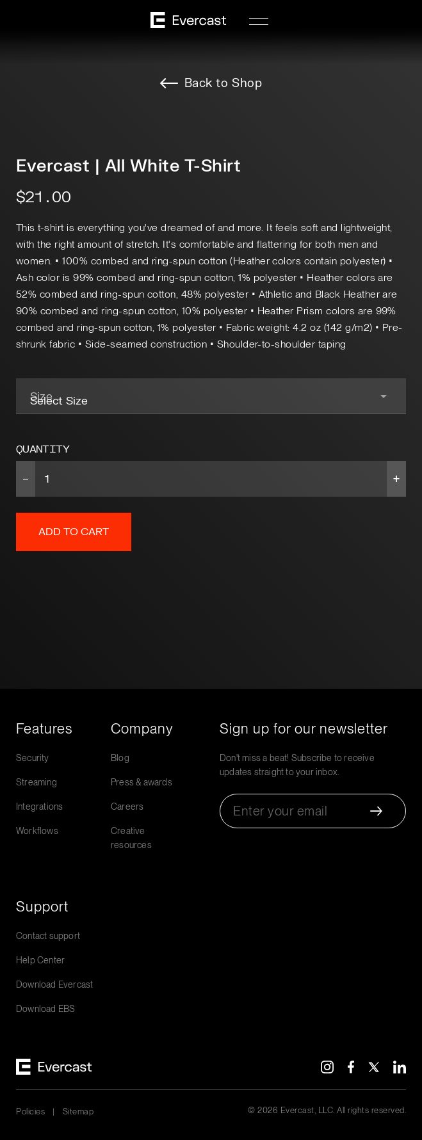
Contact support (48, 936)
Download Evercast (54, 984)
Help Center (40, 960)
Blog (120, 758)
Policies (30, 1111)
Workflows (37, 831)
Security (32, 758)
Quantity (42, 449)
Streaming (36, 782)
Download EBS (45, 1009)
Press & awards (141, 782)
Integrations (39, 806)
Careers (127, 806)
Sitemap (78, 1111)
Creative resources (131, 838)
